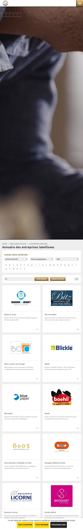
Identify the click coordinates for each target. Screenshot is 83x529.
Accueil (4, 244)
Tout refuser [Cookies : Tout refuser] (41, 525)
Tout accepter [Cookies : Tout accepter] (25, 525)
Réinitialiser (58, 279)
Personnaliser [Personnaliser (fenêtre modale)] (58, 525)
